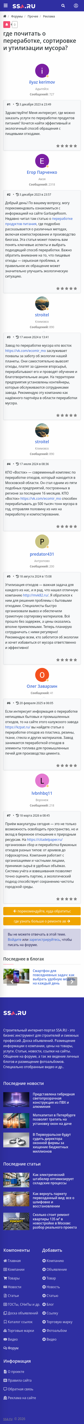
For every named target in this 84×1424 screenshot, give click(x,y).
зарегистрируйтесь (44, 939)
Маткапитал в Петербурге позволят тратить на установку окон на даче (54, 1119)
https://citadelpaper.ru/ (45, 839)
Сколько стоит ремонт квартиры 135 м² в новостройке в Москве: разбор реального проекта (55, 1221)
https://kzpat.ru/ (17, 727)
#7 (9, 815)
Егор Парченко (42, 172)
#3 (9, 337)
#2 (9, 194)
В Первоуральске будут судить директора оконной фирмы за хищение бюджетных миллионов (52, 1143)
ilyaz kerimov (42, 82)
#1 (9, 104)
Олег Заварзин (42, 686)
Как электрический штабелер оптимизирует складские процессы (53, 1179)
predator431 (42, 554)
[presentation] (12, 981)
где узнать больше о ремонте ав (42, 921)
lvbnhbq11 (42, 793)
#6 (9, 703)
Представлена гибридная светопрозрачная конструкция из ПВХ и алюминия (54, 1100)
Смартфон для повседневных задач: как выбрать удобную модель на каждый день (54, 977)
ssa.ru (8, 1418)
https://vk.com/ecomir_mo (25, 350)
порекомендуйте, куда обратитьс (42, 911)
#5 (9, 576)
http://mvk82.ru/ (35, 595)
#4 (9, 464)
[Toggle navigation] (76, 6)
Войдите (14, 939)
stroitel (42, 315)
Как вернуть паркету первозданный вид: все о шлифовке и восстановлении (53, 1200)
